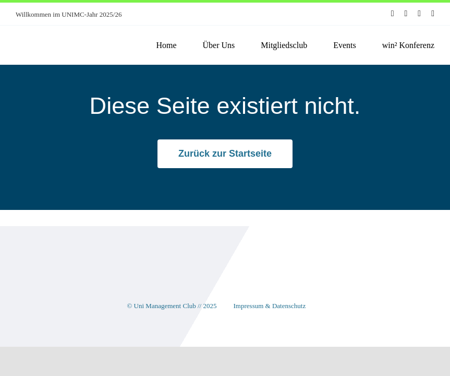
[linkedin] (432, 13)
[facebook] (392, 13)
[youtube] (419, 13)
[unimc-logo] (62, 34)
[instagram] (405, 13)
